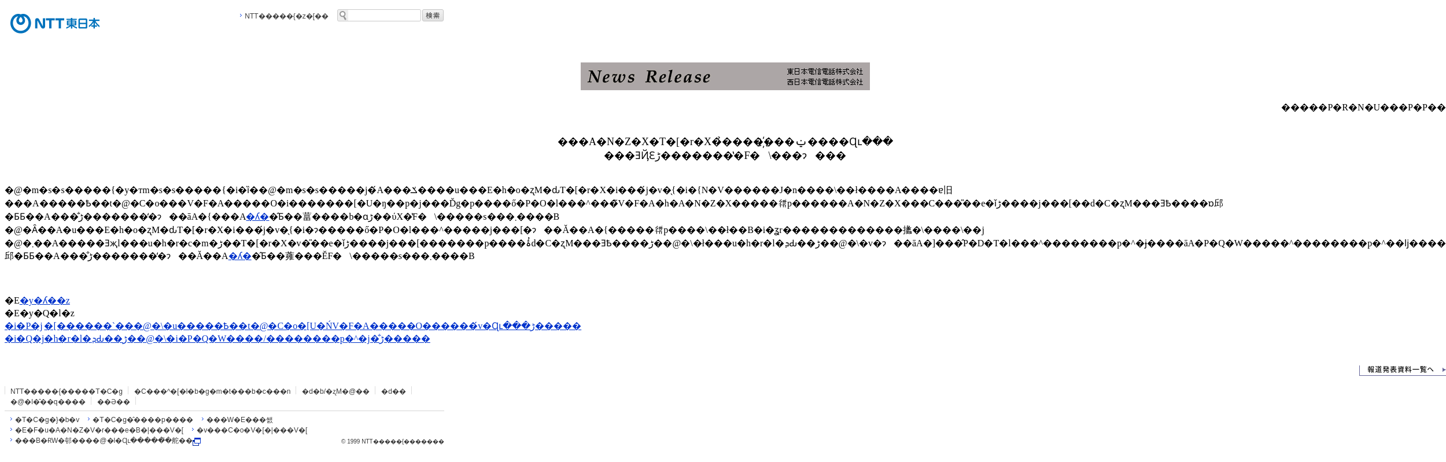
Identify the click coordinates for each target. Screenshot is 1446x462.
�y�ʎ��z (45, 300)
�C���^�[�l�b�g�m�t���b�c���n (212, 391)
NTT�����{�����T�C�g (66, 391)
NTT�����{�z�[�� (287, 16)
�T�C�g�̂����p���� (143, 420)
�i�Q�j (24, 338)
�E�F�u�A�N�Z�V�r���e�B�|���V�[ (99, 430)
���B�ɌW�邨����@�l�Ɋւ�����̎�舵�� (108, 441)
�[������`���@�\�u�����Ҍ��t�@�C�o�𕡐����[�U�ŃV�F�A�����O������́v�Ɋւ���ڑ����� (312, 326)
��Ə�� (113, 402)
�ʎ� (257, 216)
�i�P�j (24, 326)
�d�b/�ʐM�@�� (336, 391)
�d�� (393, 391)
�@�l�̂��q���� (48, 402)
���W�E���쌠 (239, 420)
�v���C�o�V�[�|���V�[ (252, 430)
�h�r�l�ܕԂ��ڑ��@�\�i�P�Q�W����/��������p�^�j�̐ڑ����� (237, 338)
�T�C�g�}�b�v (47, 420)
